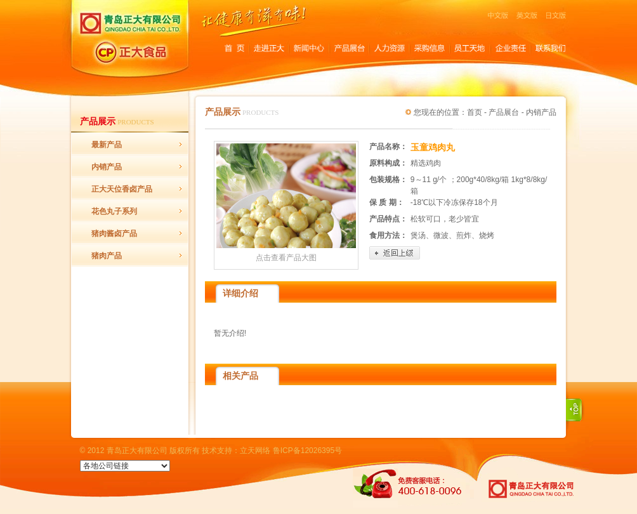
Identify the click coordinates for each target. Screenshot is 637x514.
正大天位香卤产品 (121, 189)
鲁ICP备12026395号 (307, 450)
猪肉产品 (106, 255)
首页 (474, 112)
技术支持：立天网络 (236, 450)
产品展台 (504, 112)
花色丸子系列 (114, 211)
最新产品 (106, 144)
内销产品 (106, 166)
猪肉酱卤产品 (114, 233)
